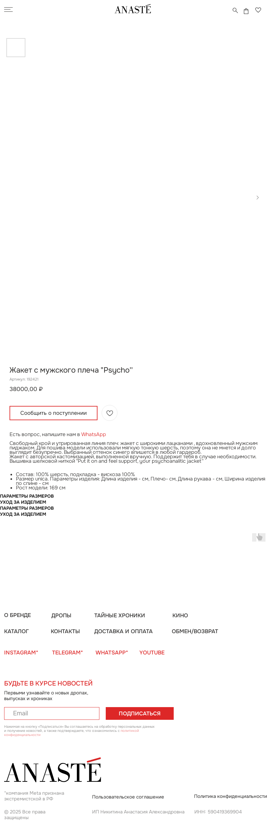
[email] (51, 713)
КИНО (180, 615)
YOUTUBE (151, 652)
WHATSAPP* (112, 652)
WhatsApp (93, 434)
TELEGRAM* (67, 652)
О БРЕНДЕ (17, 615)
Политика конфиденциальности (230, 796)
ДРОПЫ (61, 615)
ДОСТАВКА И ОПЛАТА (123, 631)
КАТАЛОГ (16, 631)
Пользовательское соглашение (128, 797)
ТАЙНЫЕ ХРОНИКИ (119, 615)
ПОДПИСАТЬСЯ (140, 713)
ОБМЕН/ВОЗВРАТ (195, 631)
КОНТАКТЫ (65, 631)
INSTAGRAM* (21, 652)
